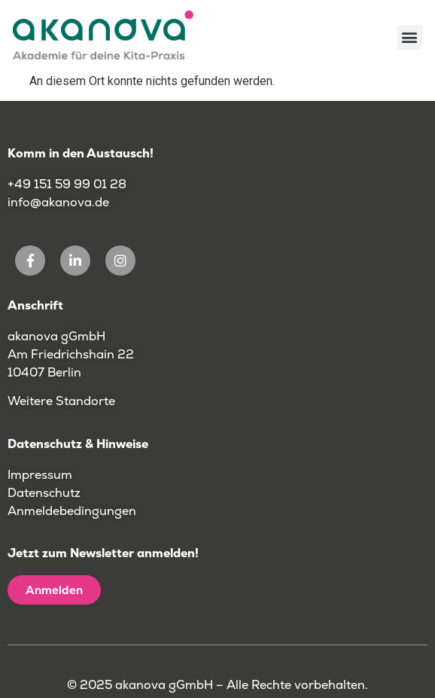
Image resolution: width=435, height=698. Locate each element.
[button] (409, 37)
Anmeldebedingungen (72, 511)
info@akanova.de (58, 202)
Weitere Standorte (61, 401)
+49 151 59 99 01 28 (68, 184)
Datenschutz (44, 493)
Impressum (40, 475)
